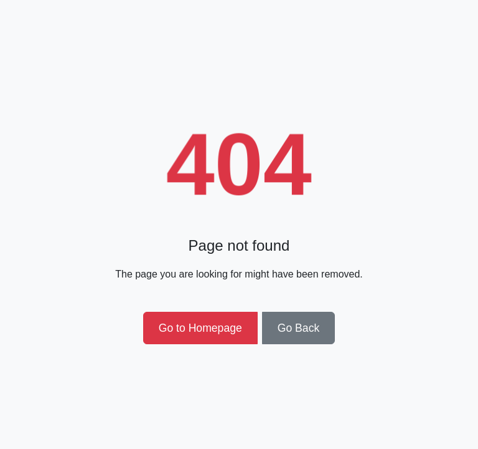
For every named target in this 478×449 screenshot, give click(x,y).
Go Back (298, 328)
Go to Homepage (200, 328)
